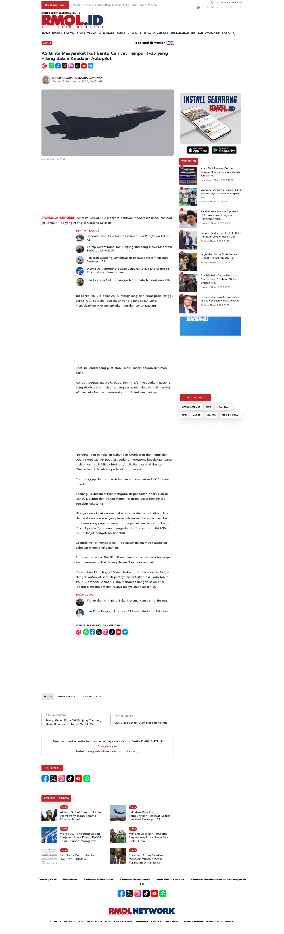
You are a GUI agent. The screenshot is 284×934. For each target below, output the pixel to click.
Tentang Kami (47, 879)
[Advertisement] (107, 188)
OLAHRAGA (160, 33)
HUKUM (132, 33)
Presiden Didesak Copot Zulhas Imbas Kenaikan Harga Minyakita (220, 299)
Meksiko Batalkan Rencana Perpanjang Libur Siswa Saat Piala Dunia (149, 837)
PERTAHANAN (179, 33)
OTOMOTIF (212, 33)
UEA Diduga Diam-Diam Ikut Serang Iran (140, 723)
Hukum (204, 223)
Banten (156, 921)
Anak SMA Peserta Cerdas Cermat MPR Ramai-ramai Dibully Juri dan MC (220, 172)
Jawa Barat (172, 921)
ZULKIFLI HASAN (230, 415)
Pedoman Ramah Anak (135, 879)
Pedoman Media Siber (98, 879)
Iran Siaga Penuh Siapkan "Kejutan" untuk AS (78, 857)
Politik (204, 201)
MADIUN (197, 415)
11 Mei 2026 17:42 (219, 201)
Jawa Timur (214, 921)
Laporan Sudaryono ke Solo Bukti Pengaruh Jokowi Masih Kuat (221, 235)
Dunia (47, 43)
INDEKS (57, 33)
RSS (142, 884)
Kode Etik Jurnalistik (170, 879)
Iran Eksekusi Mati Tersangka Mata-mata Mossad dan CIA (128, 280)
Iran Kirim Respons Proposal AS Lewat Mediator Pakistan (127, 611)
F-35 (98, 696)
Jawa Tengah (193, 921)
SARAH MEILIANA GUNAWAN (84, 78)
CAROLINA (86, 696)
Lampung (141, 921)
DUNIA (121, 33)
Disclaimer (70, 879)
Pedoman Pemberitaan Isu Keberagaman (218, 879)
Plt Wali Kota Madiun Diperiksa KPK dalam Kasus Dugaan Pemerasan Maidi (219, 215)
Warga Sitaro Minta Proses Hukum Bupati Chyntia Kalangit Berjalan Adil (221, 193)
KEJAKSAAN (223, 407)
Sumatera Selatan (118, 921)
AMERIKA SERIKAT (67, 696)
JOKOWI (211, 415)
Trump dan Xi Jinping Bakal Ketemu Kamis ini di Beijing (127, 600)
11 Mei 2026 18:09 (221, 287)
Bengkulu (94, 921)
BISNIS (81, 33)
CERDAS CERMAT (191, 407)
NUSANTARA (107, 33)
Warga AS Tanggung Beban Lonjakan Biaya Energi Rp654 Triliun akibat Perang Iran (128, 270)
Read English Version (149, 43)
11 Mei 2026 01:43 (219, 241)
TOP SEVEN (188, 161)
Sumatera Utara (72, 921)
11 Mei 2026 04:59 (220, 262)
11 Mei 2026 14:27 (223, 180)
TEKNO (91, 33)
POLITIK (69, 33)
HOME (46, 33)
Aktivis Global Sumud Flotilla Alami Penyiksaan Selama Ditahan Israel (80, 815)
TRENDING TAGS (195, 397)
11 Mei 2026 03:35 (219, 305)
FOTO (226, 33)
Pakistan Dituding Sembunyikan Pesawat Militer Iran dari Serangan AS (127, 259)
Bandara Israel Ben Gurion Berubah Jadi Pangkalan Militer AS (128, 238)
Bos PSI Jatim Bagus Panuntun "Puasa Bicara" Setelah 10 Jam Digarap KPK (219, 279)
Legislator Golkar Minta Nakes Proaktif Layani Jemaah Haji (219, 256)
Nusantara (206, 180)
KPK (208, 407)
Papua (230, 921)
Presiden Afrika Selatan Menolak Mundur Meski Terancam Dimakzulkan (146, 859)
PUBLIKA (145, 33)
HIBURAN (197, 33)
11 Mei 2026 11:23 (220, 223)
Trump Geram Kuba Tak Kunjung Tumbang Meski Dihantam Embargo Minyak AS (129, 248)
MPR (184, 415)
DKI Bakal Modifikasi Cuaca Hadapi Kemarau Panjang (104, 5)
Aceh (53, 921)
